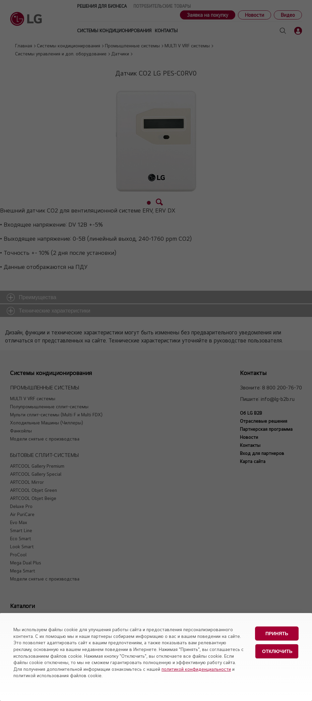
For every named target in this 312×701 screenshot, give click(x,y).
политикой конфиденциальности (196, 669)
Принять (276, 633)
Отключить (277, 650)
